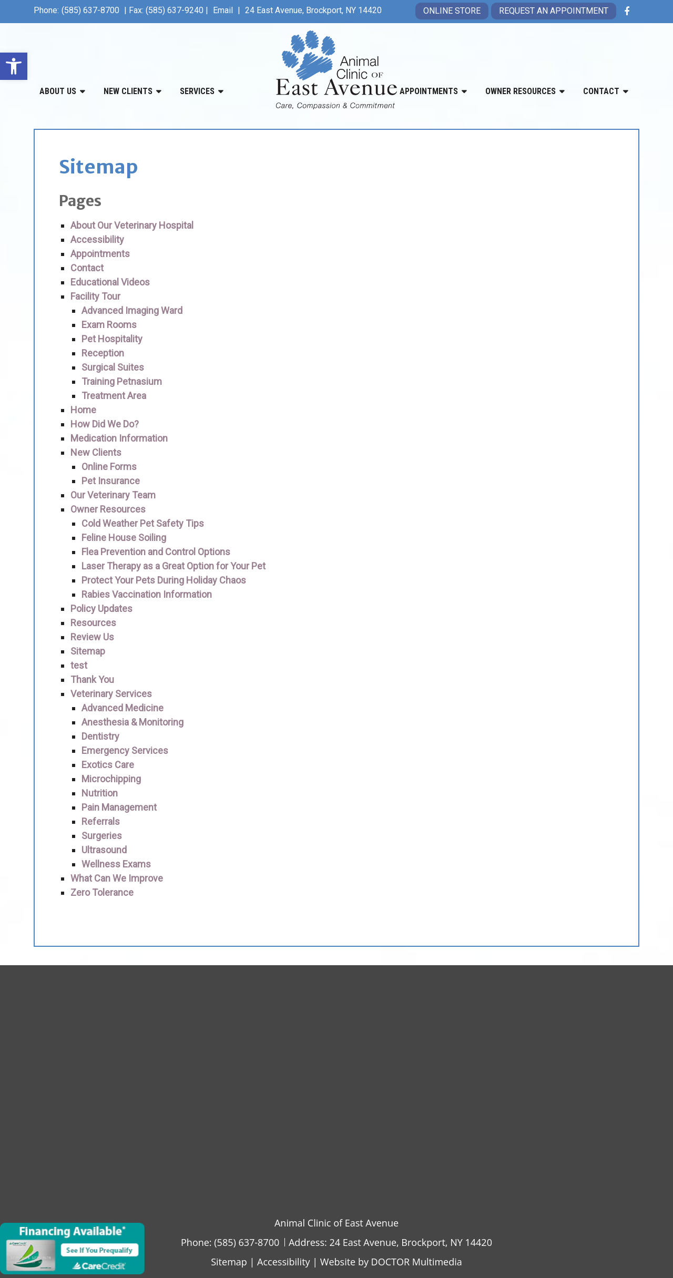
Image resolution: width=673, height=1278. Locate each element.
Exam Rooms (109, 324)
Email (224, 10)
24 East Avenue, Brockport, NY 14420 (313, 10)
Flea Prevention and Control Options (155, 551)
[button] (13, 66)
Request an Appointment (553, 11)
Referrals (100, 821)
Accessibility (97, 239)
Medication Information (119, 438)
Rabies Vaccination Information (146, 594)
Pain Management (119, 807)
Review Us (92, 636)
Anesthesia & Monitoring (132, 722)
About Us (57, 91)
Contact (601, 91)
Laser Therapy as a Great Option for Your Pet (173, 565)
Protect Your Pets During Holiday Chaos (163, 580)
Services (197, 91)
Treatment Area (113, 395)
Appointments (429, 91)
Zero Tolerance (102, 892)
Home (83, 409)
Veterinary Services (111, 693)
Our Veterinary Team (113, 494)
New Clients (128, 91)
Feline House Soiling (123, 537)
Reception (102, 353)
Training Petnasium (121, 381)
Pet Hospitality (111, 338)
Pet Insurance (110, 480)
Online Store (452, 11)
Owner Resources (520, 91)
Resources (93, 622)
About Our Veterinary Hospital (131, 225)
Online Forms (109, 466)
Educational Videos (110, 282)
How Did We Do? (104, 424)
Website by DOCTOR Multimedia (391, 1261)
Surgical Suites (112, 367)
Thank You (92, 679)
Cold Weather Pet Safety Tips (142, 523)
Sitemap (87, 651)
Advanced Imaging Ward (131, 310)
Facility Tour (95, 296)
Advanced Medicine (122, 707)
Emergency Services (124, 750)
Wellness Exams (116, 864)
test (78, 665)
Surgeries (101, 835)
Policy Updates (101, 608)
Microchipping (111, 778)
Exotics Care (107, 764)
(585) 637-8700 (90, 10)
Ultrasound (104, 849)
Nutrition (99, 793)
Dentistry (100, 736)
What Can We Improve (116, 878)
